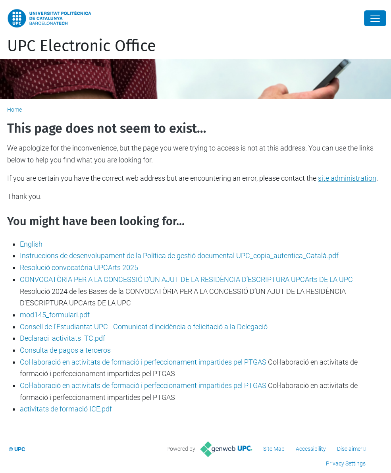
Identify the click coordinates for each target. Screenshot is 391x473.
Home (14, 109)
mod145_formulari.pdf (55, 315)
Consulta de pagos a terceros (65, 350)
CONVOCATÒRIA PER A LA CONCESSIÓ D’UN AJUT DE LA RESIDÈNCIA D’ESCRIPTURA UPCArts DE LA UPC (186, 279)
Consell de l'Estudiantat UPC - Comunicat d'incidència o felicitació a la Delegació (144, 326)
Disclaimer (349, 449)
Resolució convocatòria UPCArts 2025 (79, 267)
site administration (347, 178)
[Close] (375, 18)
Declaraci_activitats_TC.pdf (62, 338)
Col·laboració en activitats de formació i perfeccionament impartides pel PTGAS (143, 362)
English (31, 244)
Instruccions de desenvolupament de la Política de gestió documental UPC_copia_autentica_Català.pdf (179, 255)
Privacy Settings (346, 463)
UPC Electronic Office (81, 46)
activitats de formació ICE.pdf (66, 409)
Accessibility (311, 449)
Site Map (274, 449)
